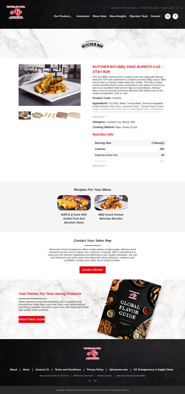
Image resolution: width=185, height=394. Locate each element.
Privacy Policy (95, 369)
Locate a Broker (92, 269)
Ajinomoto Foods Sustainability (130, 375)
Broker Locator (167, 8)
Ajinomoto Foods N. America (124, 8)
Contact (155, 16)
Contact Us (42, 369)
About (13, 369)
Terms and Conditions (68, 369)
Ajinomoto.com (118, 369)
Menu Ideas (100, 16)
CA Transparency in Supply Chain (153, 369)
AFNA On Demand (149, 8)
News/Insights (118, 16)
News (26, 369)
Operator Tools (138, 16)
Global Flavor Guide (32, 319)
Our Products (63, 16)
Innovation (83, 16)
